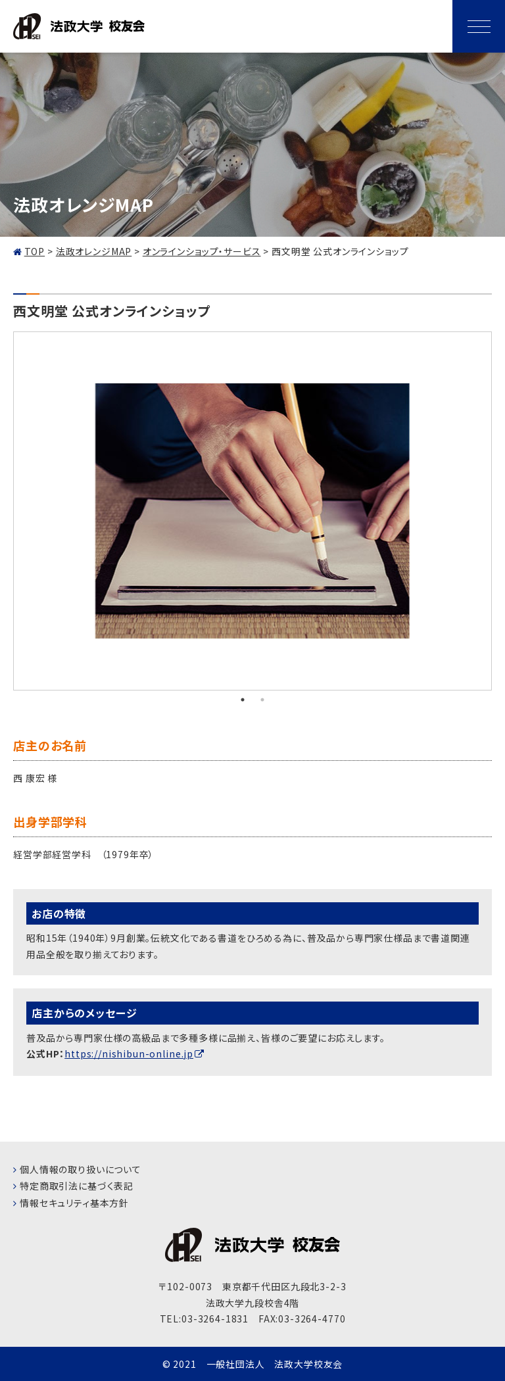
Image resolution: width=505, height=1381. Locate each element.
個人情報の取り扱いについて (80, 1169)
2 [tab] (262, 699)
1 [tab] (242, 699)
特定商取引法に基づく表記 (76, 1185)
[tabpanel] (252, 511)
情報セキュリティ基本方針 (74, 1202)
